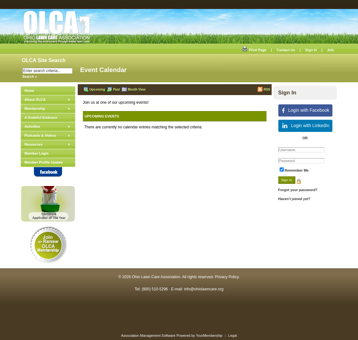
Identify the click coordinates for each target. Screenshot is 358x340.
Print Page (254, 50)
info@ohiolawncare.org (203, 289)
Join (330, 50)
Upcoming (94, 89)
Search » (29, 76)
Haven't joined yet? (294, 199)
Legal (232, 335)
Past (113, 89)
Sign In (311, 50)
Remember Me (297, 170)
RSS (264, 89)
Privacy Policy (227, 277)
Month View (134, 89)
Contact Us (285, 50)
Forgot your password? (298, 190)
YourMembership (209, 335)
